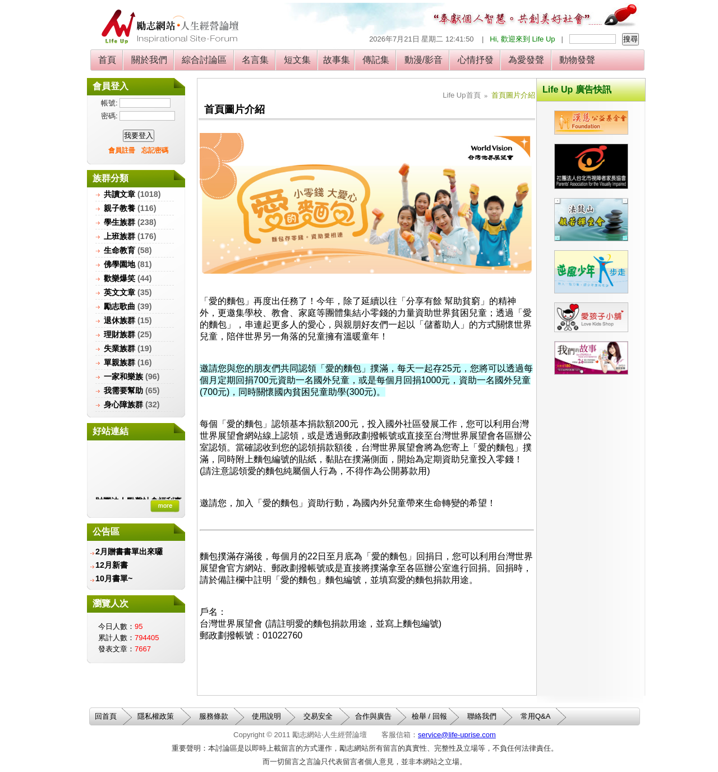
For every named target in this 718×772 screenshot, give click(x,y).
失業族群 (119, 348)
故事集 (336, 60)
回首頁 (106, 716)
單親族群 (119, 362)
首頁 (107, 60)
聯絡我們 (481, 716)
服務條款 (213, 716)
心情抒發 (475, 60)
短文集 (297, 60)
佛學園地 (119, 264)
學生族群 (119, 222)
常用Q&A (535, 716)
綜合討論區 (204, 60)
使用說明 (266, 716)
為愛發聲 (526, 60)
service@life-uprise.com (457, 734)
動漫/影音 (423, 60)
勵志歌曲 (119, 306)
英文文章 (119, 292)
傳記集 (376, 60)
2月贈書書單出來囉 (129, 551)
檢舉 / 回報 (429, 716)
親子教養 (119, 208)
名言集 (255, 60)
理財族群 (119, 334)
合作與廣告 (373, 716)
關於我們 (148, 60)
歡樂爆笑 (119, 278)
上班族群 (119, 236)
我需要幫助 (123, 390)
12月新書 (111, 564)
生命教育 (119, 250)
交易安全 (318, 716)
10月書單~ (113, 578)
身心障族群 (123, 404)
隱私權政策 (155, 716)
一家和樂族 (123, 376)
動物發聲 (577, 60)
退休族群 (119, 320)
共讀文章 (119, 194)
